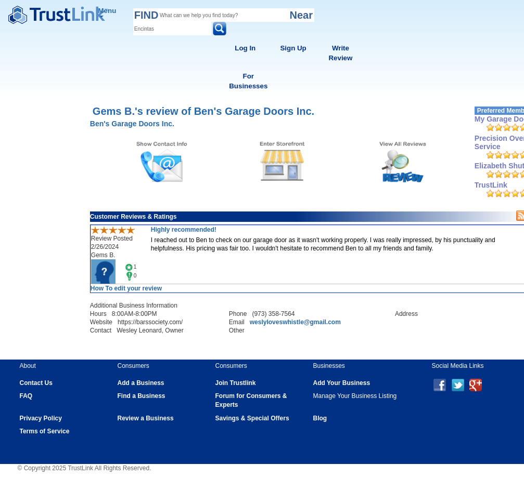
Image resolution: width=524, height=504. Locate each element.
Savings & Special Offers (252, 418)
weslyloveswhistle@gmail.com (295, 322)
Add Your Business (341, 383)
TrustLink (491, 185)
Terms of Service (45, 431)
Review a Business (146, 418)
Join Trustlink (235, 383)
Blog (320, 418)
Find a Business (141, 396)
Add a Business (141, 383)
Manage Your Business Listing (355, 396)
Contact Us (36, 383)
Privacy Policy (41, 418)
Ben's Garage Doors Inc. (132, 124)
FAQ (26, 396)
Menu (107, 12)
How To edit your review (126, 288)
